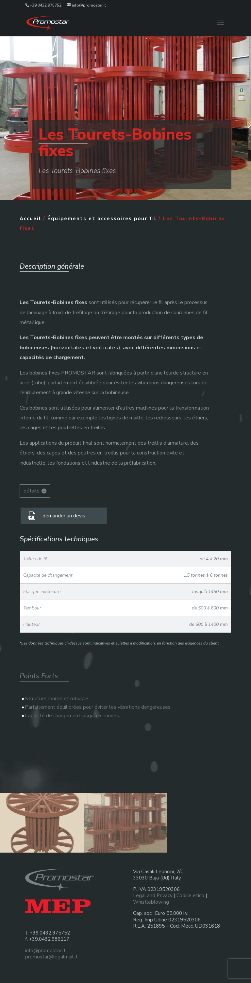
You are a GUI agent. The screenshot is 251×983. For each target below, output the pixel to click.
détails (32, 490)
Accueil (30, 218)
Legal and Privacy (153, 895)
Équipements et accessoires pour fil (102, 218)
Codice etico (190, 895)
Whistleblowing (151, 902)
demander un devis (63, 515)
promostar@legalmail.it (51, 957)
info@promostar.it (45, 950)
